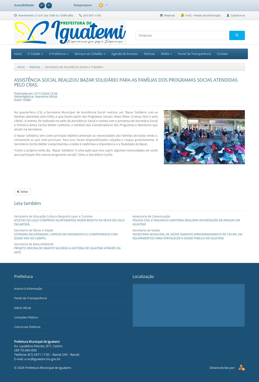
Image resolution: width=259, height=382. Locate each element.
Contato (222, 54)
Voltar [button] (22, 192)
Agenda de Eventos (124, 54)
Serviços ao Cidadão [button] (89, 54)
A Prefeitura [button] (58, 54)
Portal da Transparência (194, 54)
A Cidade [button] (35, 54)
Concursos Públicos (27, 327)
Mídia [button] (166, 54)
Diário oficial (22, 308)
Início (18, 54)
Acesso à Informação (28, 288)
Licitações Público (26, 317)
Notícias (149, 54)
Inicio (21, 67)
